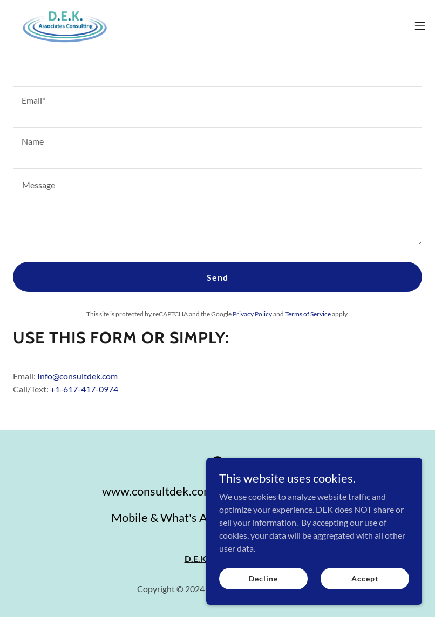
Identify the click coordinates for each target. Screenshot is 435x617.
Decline (263, 578)
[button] (420, 26)
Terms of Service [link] (308, 314)
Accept (364, 578)
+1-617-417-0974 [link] (84, 389)
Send (217, 277)
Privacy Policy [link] (252, 314)
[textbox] (217, 100)
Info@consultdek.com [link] (77, 376)
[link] (65, 26)
